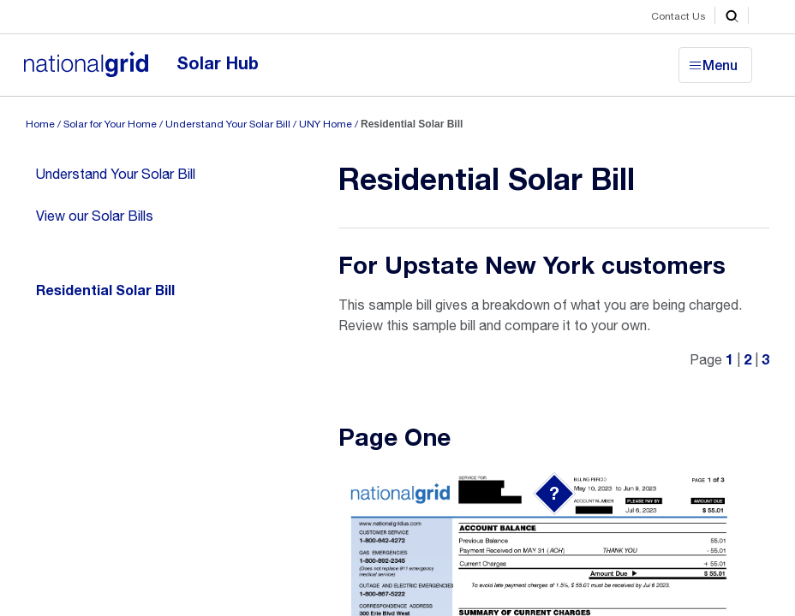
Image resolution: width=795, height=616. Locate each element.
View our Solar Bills (94, 215)
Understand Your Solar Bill (227, 124)
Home (40, 124)
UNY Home (325, 124)
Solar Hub (217, 64)
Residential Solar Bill (105, 291)
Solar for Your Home (110, 124)
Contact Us (678, 16)
